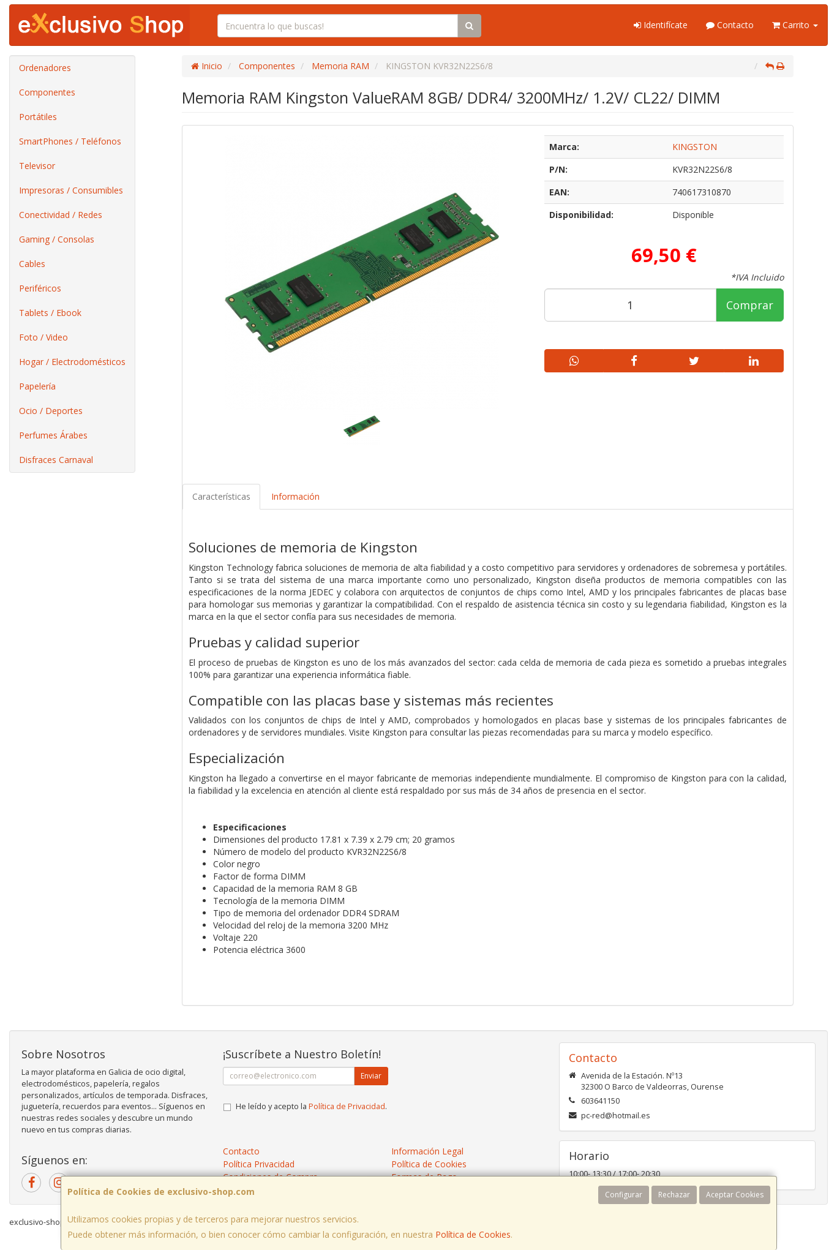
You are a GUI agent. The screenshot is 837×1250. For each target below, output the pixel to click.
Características (221, 496)
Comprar (749, 305)
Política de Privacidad (347, 1106)
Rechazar (674, 1194)
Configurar (623, 1194)
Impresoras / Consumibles (71, 190)
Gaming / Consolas (56, 239)
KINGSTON (694, 146)
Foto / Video (43, 337)
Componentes (47, 92)
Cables (32, 263)
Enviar (371, 1076)
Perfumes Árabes (53, 435)
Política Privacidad (259, 1164)
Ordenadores (45, 67)
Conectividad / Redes (60, 214)
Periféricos (40, 288)
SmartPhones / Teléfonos (70, 141)
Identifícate (661, 25)
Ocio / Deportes (51, 410)
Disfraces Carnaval (56, 459)
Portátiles (38, 116)
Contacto (730, 25)
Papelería (37, 386)
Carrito (795, 25)
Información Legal (427, 1151)
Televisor (37, 165)
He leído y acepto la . (311, 1106)
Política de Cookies (473, 1234)
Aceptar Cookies (735, 1194)
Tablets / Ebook (50, 312)
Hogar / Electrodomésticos (72, 361)
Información (295, 496)
